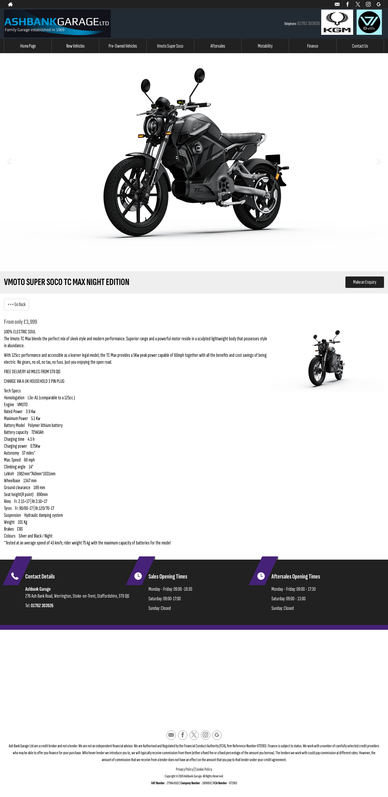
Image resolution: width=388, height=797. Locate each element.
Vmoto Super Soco (170, 46)
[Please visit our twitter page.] (358, 4)
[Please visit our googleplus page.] (378, 4)
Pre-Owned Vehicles (123, 46)
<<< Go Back (16, 304)
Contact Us (360, 46)
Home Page (28, 46)
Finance (312, 46)
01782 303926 (308, 23)
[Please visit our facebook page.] (347, 4)
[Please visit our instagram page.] (368, 4)
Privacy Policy (184, 770)
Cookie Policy (203, 770)
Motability (265, 46)
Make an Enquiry (364, 282)
